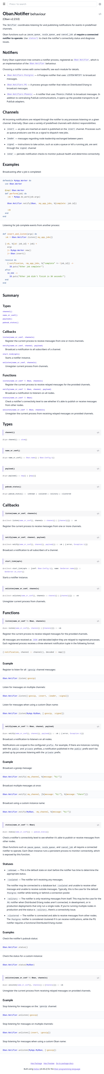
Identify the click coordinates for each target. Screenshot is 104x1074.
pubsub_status (40, 832)
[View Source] (98, 432)
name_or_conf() (10, 315)
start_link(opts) (11, 354)
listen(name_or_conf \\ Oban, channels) (23, 381)
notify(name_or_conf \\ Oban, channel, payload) (27, 389)
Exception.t (79, 544)
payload (49, 544)
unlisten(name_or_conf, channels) (20, 363)
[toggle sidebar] (3, 4)
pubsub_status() (11, 323)
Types (7, 306)
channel (50, 521)
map (22, 476)
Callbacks (9, 331)
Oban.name (30, 458)
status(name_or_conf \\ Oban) (17, 398)
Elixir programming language (67, 1069)
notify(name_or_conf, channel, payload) (23, 346)
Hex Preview (49, 1063)
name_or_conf (25, 521)
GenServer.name (67, 569)
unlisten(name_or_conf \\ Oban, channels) (24, 410)
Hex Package (36, 1063)
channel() (7, 312)
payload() (7, 319)
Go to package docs (64, 1063)
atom (23, 440)
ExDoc (36, 1069)
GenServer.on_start (13, 572)
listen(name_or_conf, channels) (18, 337)
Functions (9, 375)
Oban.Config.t (46, 458)
